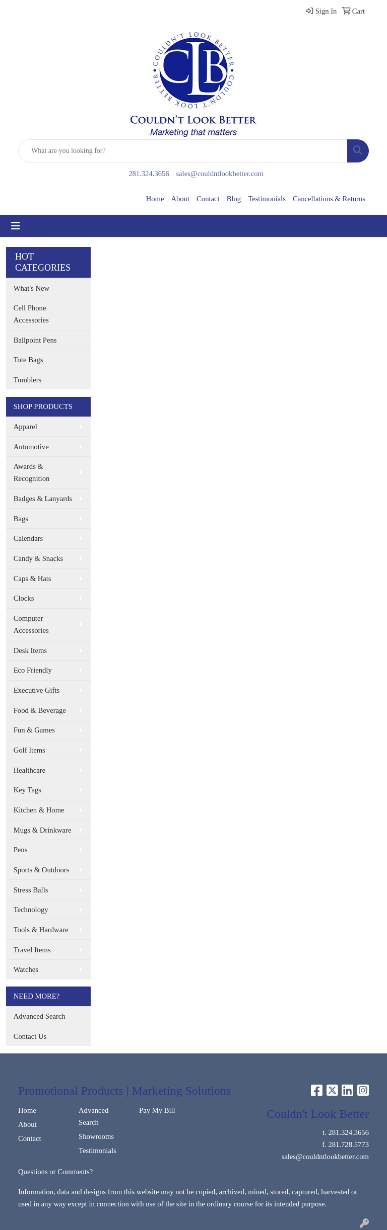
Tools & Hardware (41, 930)
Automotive (31, 447)
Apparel (25, 427)
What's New (31, 288)
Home (155, 199)
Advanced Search (40, 1016)
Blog (234, 199)
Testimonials (267, 199)
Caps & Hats (32, 579)
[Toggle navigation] (15, 226)
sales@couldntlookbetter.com (219, 174)
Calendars (28, 538)
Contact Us (30, 1036)
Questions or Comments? (55, 1172)
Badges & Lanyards (43, 499)
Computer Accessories (31, 624)
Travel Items (32, 950)
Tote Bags (28, 360)
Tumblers (28, 380)
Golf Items (29, 750)
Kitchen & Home (39, 810)
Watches (26, 969)
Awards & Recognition (32, 472)
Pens (21, 850)
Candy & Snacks (38, 558)
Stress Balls (31, 890)
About (180, 199)
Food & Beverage (40, 710)
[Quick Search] (183, 150)
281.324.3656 (148, 174)
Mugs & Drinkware (43, 830)
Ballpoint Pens (35, 340)
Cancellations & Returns (329, 199)
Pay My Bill (157, 1110)
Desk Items (30, 650)
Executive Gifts (37, 690)
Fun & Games (34, 730)
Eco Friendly (33, 670)
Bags (21, 519)
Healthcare (29, 770)
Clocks (24, 598)
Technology (31, 910)
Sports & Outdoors (42, 870)
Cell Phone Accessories (31, 314)
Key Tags (27, 790)
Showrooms (96, 1136)
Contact (208, 199)
